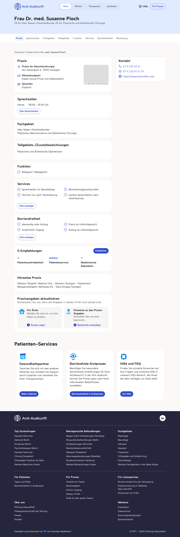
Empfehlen (101, 250)
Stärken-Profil (73, 494)
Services (89, 38)
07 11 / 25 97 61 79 (133, 71)
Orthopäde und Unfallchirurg (132, 456)
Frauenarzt (123, 452)
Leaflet (91, 84)
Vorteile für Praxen (75, 481)
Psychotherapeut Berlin (26, 448)
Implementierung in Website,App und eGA (132, 487)
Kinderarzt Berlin (22, 444)
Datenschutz (124, 511)
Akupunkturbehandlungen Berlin (82, 440)
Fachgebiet (48, 38)
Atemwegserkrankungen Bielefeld (83, 456)
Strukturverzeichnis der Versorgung (135, 481)
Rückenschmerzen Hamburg (80, 460)
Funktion (77, 38)
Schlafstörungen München (79, 444)
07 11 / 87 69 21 (131, 66)
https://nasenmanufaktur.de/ (138, 76)
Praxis (19, 38)
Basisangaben (73, 485)
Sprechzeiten (32, 38)
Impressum (123, 507)
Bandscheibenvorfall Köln (79, 448)
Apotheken (112, 6)
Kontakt (18, 519)
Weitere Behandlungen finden (81, 464)
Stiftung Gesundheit (24, 507)
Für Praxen (158, 6)
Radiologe (123, 436)
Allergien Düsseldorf (76, 452)
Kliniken (78, 6)
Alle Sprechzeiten (29, 111)
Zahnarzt (122, 444)
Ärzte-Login (38, 325)
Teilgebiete (63, 38)
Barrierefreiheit (105, 38)
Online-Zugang (74, 490)
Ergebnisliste (32, 52)
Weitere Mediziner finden (27, 464)
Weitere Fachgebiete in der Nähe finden (138, 464)
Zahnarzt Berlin (22, 440)
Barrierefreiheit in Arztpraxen (87, 393)
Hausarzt (122, 448)
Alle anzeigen (27, 205)
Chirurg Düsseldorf (24, 456)
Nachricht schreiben (89, 325)
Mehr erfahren (28, 393)
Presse (17, 515)
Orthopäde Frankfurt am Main (29, 460)
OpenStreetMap (102, 84)
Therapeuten (94, 6)
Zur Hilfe (126, 393)
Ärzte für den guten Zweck (79, 498)
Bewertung (122, 38)
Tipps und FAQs (22, 481)
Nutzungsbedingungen (129, 515)
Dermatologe (124, 460)
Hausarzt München (23, 436)
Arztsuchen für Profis (128, 493)
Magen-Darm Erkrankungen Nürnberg (85, 436)
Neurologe (123, 440)
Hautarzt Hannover (23, 452)
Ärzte (65, 6)
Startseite (19, 52)
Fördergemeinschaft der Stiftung (30, 511)
